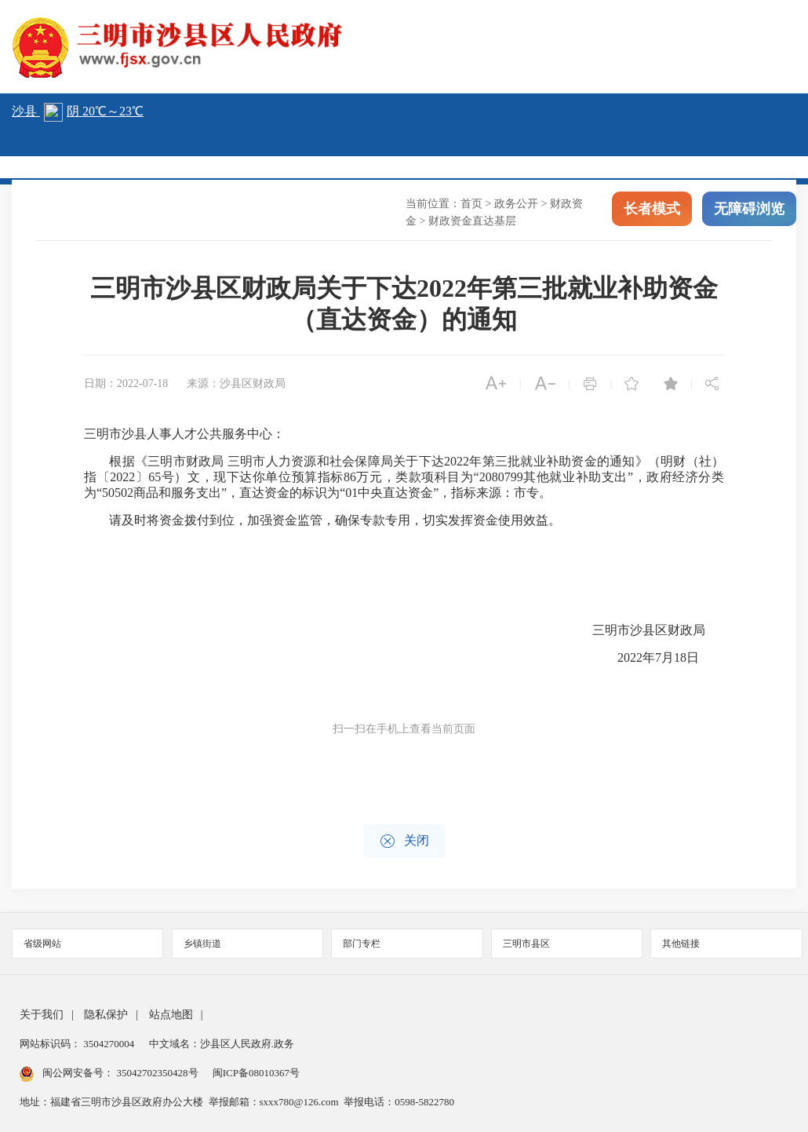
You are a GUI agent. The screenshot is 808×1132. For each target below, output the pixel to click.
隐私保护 (106, 1015)
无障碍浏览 (749, 210)
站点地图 (171, 1015)
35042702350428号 (157, 1073)
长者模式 (652, 210)
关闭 (404, 841)
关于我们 (42, 1015)
